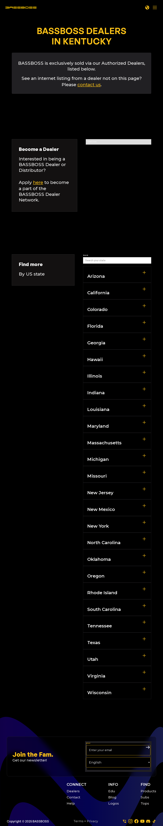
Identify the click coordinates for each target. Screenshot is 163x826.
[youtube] (142, 821)
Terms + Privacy (85, 821)
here (38, 182)
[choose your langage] (118, 762)
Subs (145, 797)
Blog (112, 797)
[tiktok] (154, 821)
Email (88, 743)
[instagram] (130, 821)
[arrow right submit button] (148, 747)
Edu (111, 791)
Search (85, 255)
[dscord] (148, 821)
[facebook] (136, 821)
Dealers (73, 791)
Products (148, 791)
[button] (147, 7)
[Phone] (124, 821)
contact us (89, 84)
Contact (73, 797)
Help (71, 803)
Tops (145, 803)
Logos (113, 803)
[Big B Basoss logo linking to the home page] (33, 793)
